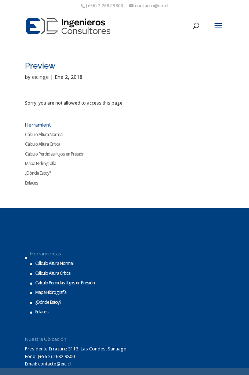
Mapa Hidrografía (40, 163)
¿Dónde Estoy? (38, 173)
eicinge (40, 76)
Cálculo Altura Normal (44, 134)
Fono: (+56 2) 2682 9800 (50, 356)
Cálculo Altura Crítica (42, 144)
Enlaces (31, 183)
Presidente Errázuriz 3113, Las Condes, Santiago (76, 349)
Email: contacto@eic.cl (48, 364)
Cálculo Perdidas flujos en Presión (54, 154)
